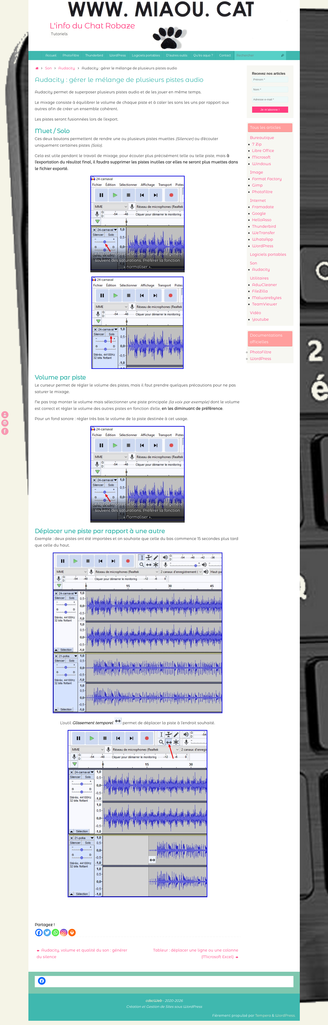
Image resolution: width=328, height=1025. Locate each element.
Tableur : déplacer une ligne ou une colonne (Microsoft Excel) (195, 953)
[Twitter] (47, 932)
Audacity (66, 68)
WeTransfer (263, 233)
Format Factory (267, 179)
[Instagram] (63, 932)
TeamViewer (264, 304)
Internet (258, 200)
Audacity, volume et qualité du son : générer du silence (82, 953)
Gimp (257, 185)
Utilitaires (259, 278)
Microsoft (261, 157)
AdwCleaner (264, 285)
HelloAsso (261, 220)
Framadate (263, 207)
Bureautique (262, 137)
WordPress (262, 246)
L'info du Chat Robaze (92, 25)
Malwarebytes (267, 297)
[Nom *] (270, 89)
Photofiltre (262, 192)
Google (259, 213)
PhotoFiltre (260, 352)
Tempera (263, 1015)
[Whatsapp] (55, 932)
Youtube (260, 319)
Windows (261, 164)
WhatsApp (262, 239)
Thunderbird (264, 226)
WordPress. (285, 1015)
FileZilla (260, 291)
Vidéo (255, 313)
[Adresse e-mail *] (270, 99)
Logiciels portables (268, 254)
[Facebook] (39, 932)
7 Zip (257, 144)
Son (48, 68)
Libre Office (263, 150)
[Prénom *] (270, 79)
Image (256, 172)
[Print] (72, 932)
